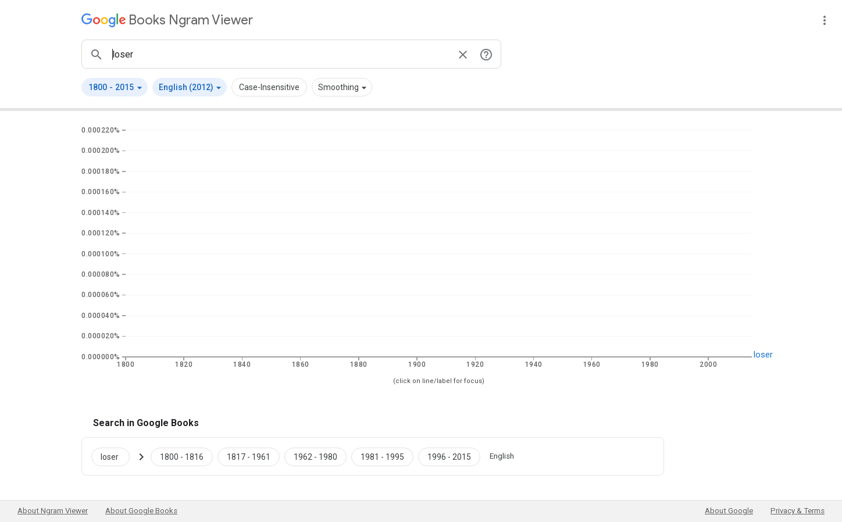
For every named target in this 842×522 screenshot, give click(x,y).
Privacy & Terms (797, 510)
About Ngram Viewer (52, 510)
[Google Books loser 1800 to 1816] (181, 456)
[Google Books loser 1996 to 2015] (449, 456)
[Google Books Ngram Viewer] (167, 20)
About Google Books (141, 510)
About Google (729, 510)
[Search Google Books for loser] (115, 456)
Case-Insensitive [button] (269, 87)
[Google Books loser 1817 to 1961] (248, 456)
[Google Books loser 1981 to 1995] (382, 456)
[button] (114, 87)
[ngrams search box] (279, 54)
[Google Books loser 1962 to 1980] (315, 456)
